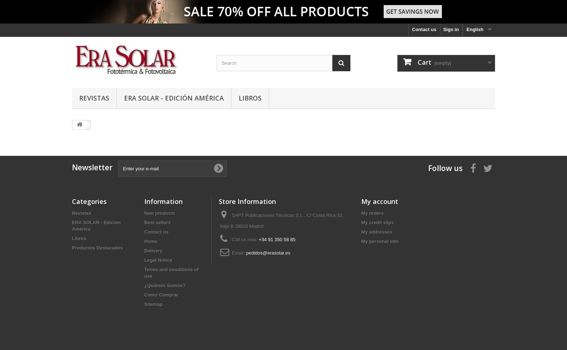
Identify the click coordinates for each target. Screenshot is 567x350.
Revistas (94, 98)
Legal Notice (158, 260)
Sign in (451, 29)
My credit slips (377, 222)
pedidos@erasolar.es (268, 253)
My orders (372, 213)
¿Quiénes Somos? (165, 285)
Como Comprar (161, 295)
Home (150, 241)
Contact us (424, 29)
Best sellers (157, 222)
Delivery (153, 250)
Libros (250, 98)
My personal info (379, 241)
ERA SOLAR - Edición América (174, 98)
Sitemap (153, 304)
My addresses (376, 232)
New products (159, 213)
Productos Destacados (97, 248)
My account (379, 201)
